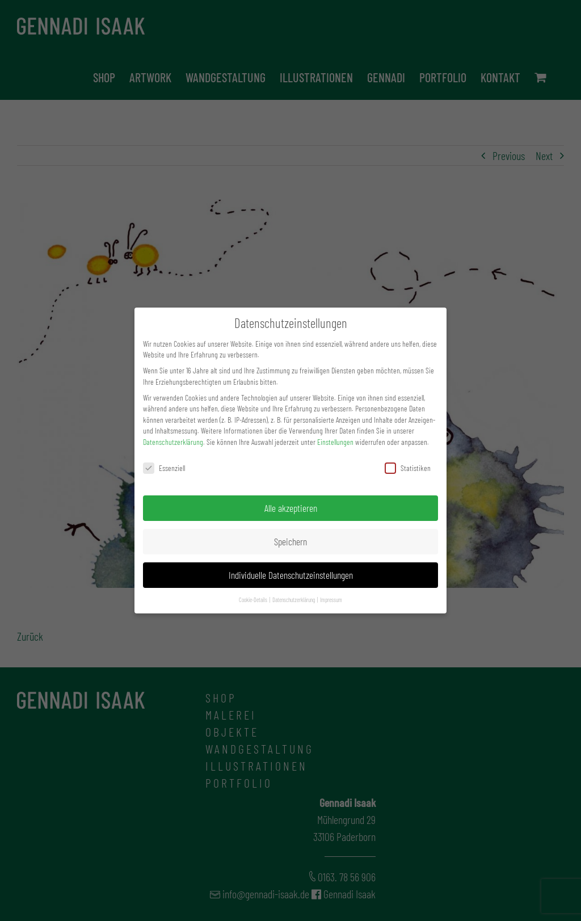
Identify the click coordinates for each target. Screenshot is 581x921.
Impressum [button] (331, 599)
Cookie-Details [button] (253, 599)
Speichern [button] (290, 541)
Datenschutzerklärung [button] (294, 599)
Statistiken (408, 467)
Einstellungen (335, 442)
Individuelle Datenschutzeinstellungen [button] (291, 575)
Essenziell (164, 467)
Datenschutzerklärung (173, 442)
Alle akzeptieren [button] (290, 508)
